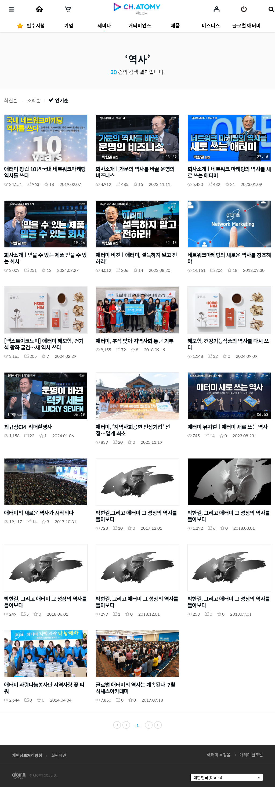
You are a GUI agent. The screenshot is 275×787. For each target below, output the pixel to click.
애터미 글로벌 (251, 755)
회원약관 (58, 755)
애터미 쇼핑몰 (218, 755)
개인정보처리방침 (27, 755)
